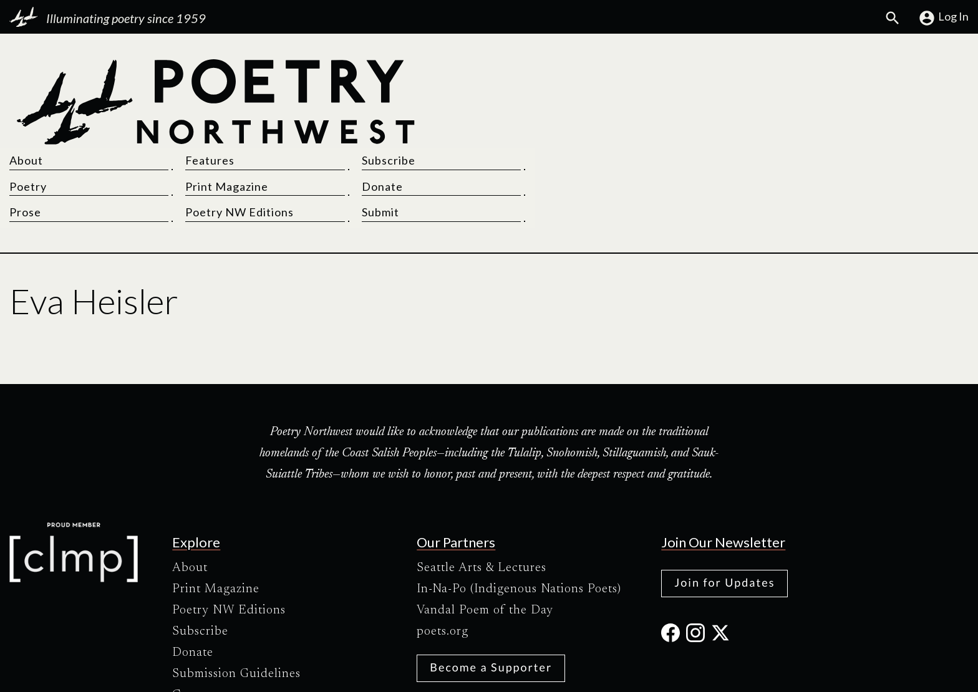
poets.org (442, 551)
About (515, 75)
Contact (194, 615)
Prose (514, 126)
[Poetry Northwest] (214, 102)
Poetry (517, 101)
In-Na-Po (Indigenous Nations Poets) (519, 509)
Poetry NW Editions (713, 126)
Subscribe (847, 75)
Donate (840, 101)
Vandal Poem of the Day (485, 530)
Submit (839, 126)
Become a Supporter (491, 587)
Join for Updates (724, 502)
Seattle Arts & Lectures (481, 488)
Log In (943, 18)
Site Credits (594, 671)
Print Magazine (700, 101)
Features (684, 75)
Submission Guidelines (236, 594)
